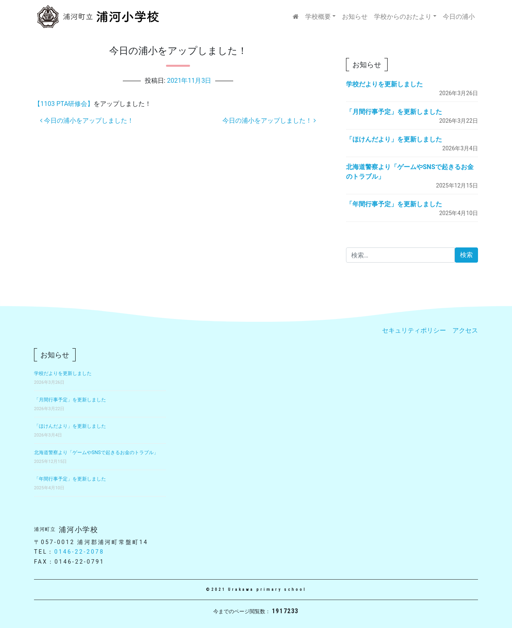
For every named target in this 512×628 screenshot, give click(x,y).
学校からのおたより (403, 16)
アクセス (465, 330)
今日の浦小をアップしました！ (87, 120)
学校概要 (318, 16)
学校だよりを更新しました (384, 84)
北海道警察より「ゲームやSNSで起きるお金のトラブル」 (96, 452)
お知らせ (355, 16)
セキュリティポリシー (414, 330)
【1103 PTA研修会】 (64, 104)
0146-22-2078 (79, 551)
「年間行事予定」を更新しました (394, 204)
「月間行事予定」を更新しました (394, 112)
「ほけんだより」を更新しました (394, 139)
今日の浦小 (459, 16)
